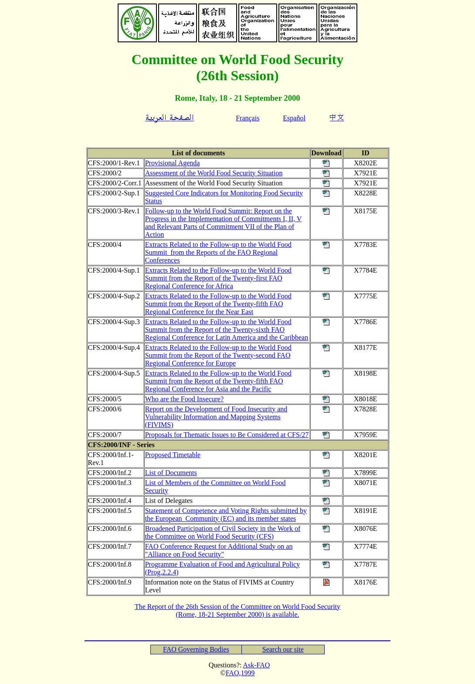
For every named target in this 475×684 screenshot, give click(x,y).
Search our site (283, 649)
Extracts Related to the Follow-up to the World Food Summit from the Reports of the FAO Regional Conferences (218, 252)
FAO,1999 (240, 673)
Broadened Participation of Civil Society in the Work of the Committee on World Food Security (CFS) (223, 532)
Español (294, 118)
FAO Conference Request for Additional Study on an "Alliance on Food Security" (219, 550)
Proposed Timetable (173, 454)
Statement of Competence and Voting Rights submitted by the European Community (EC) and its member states (226, 514)
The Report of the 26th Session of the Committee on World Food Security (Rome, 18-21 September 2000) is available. (237, 610)
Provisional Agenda (172, 163)
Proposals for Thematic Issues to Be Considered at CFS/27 (227, 434)
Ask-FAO (256, 665)
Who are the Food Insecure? (184, 399)
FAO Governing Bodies (196, 649)
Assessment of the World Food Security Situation (214, 173)
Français (247, 118)
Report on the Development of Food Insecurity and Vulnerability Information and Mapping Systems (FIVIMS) (216, 416)
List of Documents (171, 472)
